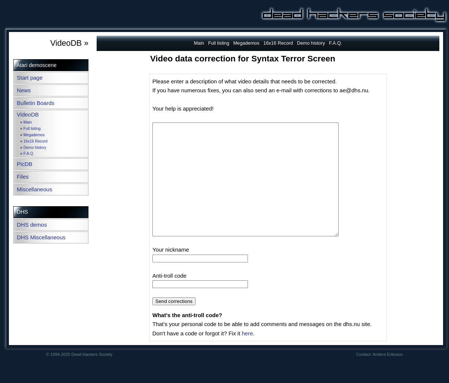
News (24, 90)
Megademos (34, 135)
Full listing (32, 129)
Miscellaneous (34, 189)
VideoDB (28, 114)
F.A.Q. (28, 153)
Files (23, 176)
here (247, 355)
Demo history (34, 148)
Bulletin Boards (35, 103)
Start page (29, 77)
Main (27, 122)
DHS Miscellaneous (41, 237)
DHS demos (32, 224)
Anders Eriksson (388, 376)
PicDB (24, 164)
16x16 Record (35, 141)
